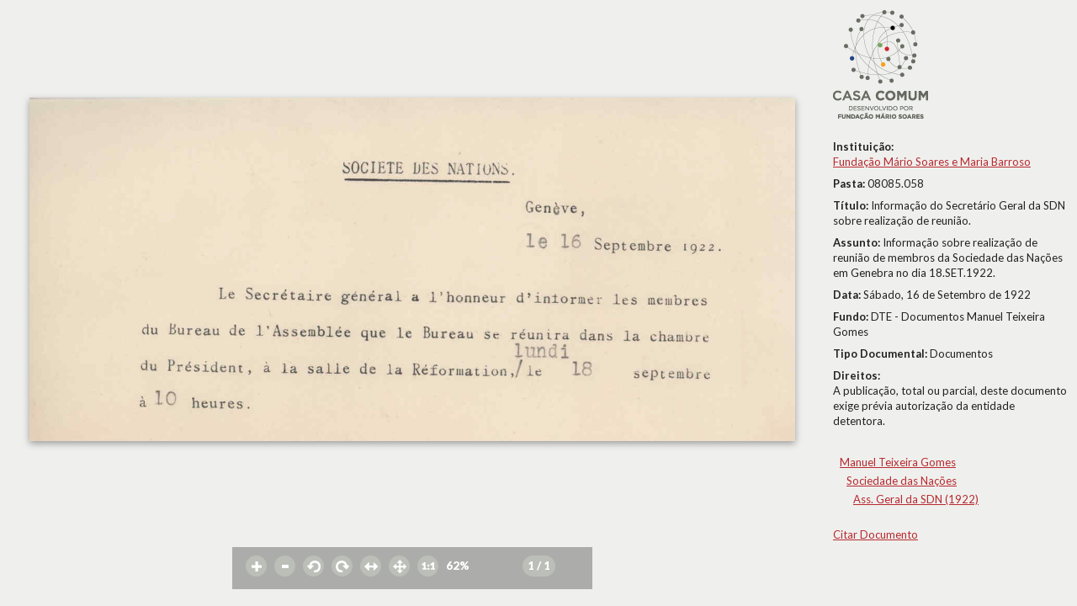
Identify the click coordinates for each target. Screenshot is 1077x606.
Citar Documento (875, 534)
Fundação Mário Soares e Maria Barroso (932, 161)
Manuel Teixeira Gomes (898, 462)
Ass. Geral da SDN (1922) (916, 499)
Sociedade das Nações (901, 480)
